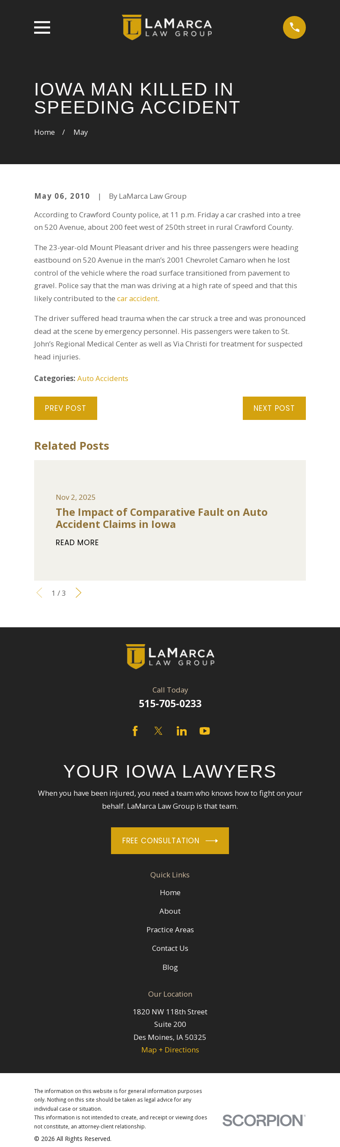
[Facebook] (135, 731)
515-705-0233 (170, 703)
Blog (170, 967)
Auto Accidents (102, 378)
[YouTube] (205, 731)
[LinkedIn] (182, 731)
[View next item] (78, 593)
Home (170, 892)
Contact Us (170, 948)
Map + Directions (170, 1050)
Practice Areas (170, 929)
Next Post (274, 408)
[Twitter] (158, 731)
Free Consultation (170, 841)
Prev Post (65, 408)
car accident (137, 298)
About (170, 911)
